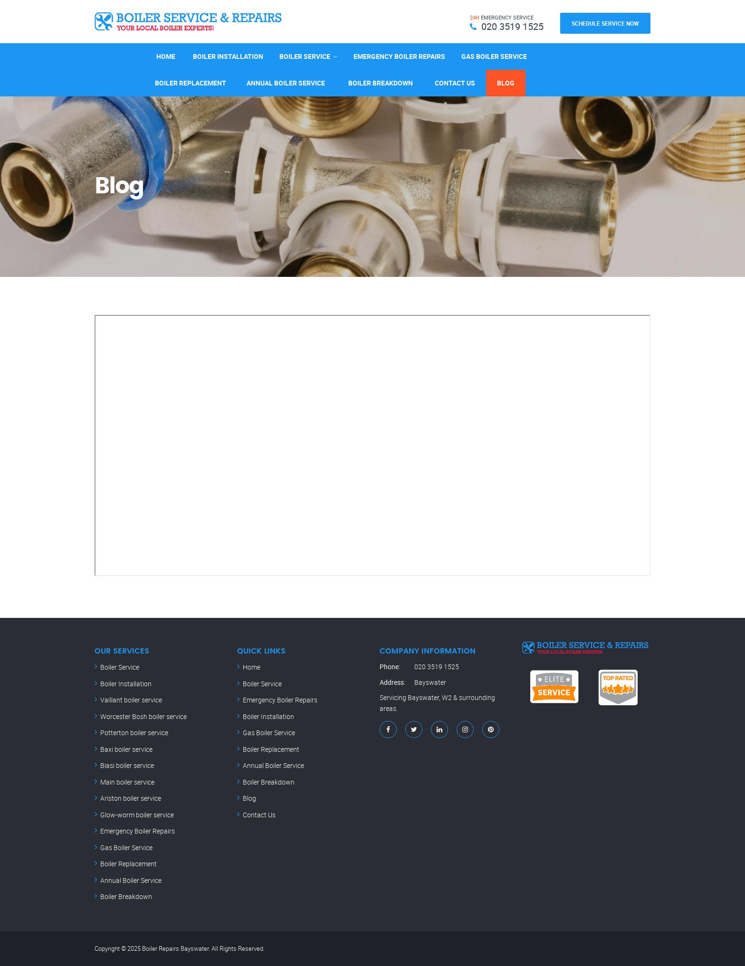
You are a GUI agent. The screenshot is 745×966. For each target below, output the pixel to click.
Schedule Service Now (605, 23)
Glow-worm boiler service (137, 814)
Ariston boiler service (130, 798)
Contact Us (455, 82)
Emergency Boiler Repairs (399, 56)
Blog (505, 82)
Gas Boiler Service (494, 56)
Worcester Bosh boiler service (143, 716)
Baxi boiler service (126, 749)
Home (166, 56)
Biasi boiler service (127, 765)
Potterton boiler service (134, 732)
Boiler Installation (228, 56)
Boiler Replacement (190, 82)
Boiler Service (304, 56)
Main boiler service (127, 781)
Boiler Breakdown (380, 82)
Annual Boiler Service (285, 82)
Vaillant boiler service (131, 699)
